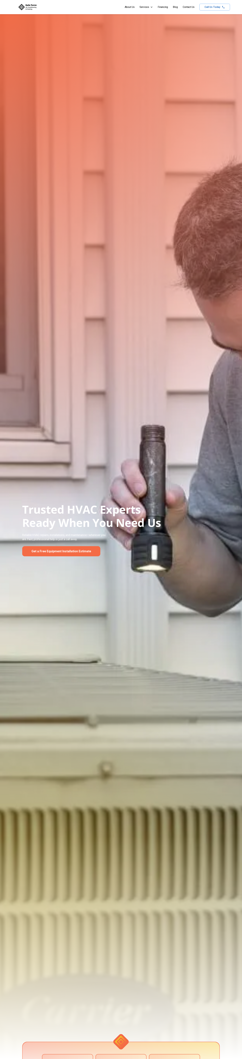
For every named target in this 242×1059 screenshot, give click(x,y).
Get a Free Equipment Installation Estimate (61, 551)
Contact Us (188, 7)
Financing (163, 7)
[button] (146, 7)
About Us (130, 7)
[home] (27, 7)
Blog (175, 7)
